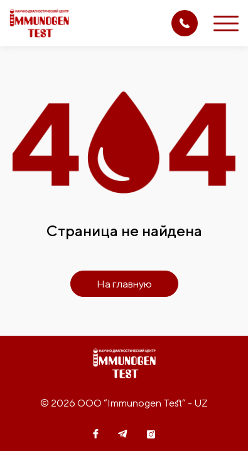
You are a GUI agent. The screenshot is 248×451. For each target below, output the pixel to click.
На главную (124, 283)
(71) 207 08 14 (184, 23)
